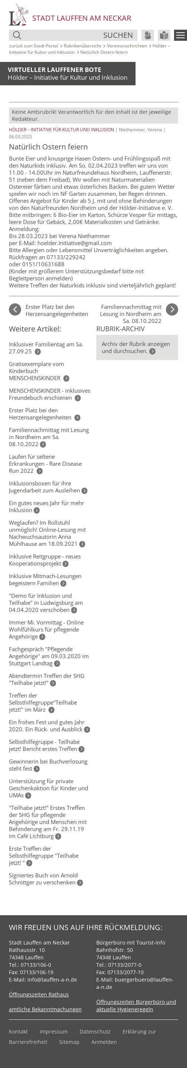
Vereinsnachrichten (127, 46)
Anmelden (104, 1041)
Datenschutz (95, 1031)
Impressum (54, 1031)
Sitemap (69, 1041)
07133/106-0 (36, 964)
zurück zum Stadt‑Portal (33, 46)
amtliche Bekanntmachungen (45, 1009)
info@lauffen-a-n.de (52, 979)
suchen (118, 35)
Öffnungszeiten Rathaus (39, 994)
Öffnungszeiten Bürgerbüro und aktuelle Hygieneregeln (136, 1005)
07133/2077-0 (124, 964)
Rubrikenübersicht (82, 46)
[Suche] (63, 35)
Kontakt (18, 1031)
